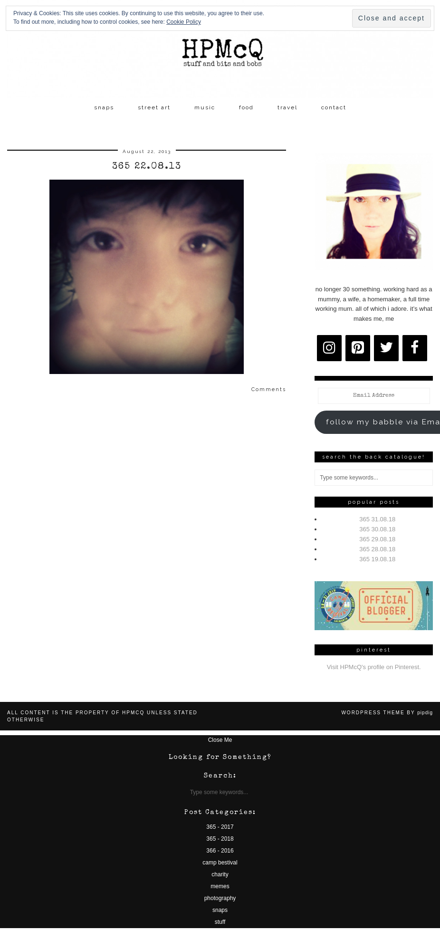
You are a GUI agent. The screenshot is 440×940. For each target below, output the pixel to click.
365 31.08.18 (377, 519)
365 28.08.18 (377, 549)
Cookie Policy (183, 22)
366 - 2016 (219, 850)
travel (287, 107)
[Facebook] (414, 348)
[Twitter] (386, 348)
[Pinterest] (357, 348)
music (204, 107)
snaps (104, 107)
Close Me (220, 740)
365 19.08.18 (377, 559)
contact (333, 107)
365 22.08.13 (147, 167)
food (246, 107)
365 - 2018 (219, 838)
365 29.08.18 (377, 539)
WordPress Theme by (387, 712)
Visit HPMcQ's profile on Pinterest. (374, 667)
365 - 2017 (219, 827)
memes (219, 886)
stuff (220, 922)
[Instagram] (329, 348)
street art (154, 107)
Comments (268, 389)
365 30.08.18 (377, 529)
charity (219, 874)
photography (220, 898)
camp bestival (219, 862)
